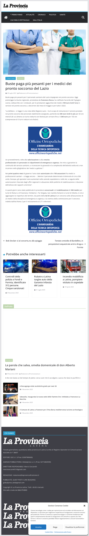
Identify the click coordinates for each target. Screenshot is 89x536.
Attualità (30, 15)
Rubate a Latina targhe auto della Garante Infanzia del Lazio (43, 281)
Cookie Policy (49, 532)
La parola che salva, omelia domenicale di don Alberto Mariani (40, 367)
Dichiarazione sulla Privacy (62, 532)
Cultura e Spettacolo (19, 20)
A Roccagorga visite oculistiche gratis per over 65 (38, 386)
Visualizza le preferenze (74, 527)
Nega (55, 527)
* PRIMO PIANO (16, 15)
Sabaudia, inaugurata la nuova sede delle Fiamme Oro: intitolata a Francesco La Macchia (50, 398)
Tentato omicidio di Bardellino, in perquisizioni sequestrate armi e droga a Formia (67, 244)
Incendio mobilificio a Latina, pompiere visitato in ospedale (73, 279)
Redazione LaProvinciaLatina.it (28, 93)
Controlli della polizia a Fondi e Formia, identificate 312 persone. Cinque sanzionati (15, 282)
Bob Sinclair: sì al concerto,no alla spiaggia (22, 241)
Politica (52, 15)
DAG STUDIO (22, 490)
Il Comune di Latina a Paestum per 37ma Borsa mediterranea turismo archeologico (51, 410)
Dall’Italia (37, 20)
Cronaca (41, 15)
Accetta (38, 527)
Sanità (62, 15)
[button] (84, 506)
